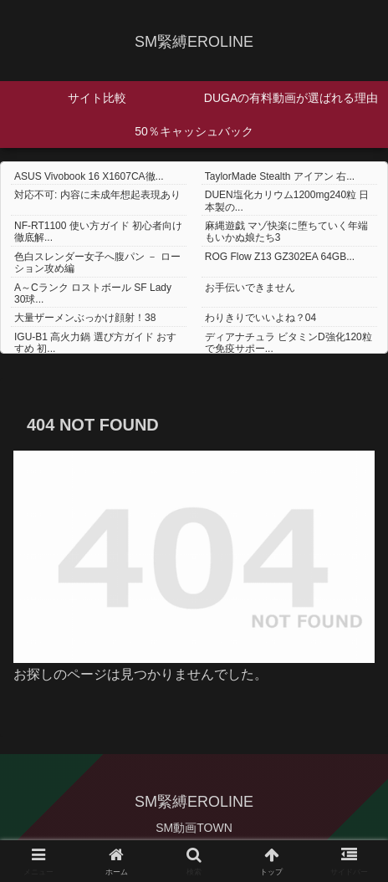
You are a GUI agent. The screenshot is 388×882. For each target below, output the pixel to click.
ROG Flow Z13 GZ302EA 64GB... (280, 257)
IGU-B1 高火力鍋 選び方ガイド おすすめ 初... (95, 342)
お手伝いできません (250, 287)
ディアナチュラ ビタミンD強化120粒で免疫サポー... (288, 342)
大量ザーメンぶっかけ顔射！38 (85, 318)
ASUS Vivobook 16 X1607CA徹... (89, 176)
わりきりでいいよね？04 (260, 318)
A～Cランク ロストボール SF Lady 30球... (92, 293)
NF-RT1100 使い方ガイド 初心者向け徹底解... (98, 231)
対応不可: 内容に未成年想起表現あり (97, 195)
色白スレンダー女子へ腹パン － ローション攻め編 (97, 262)
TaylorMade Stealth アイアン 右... (280, 176)
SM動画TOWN (194, 827)
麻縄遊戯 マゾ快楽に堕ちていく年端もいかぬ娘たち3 (286, 231)
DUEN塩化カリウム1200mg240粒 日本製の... (287, 200)
